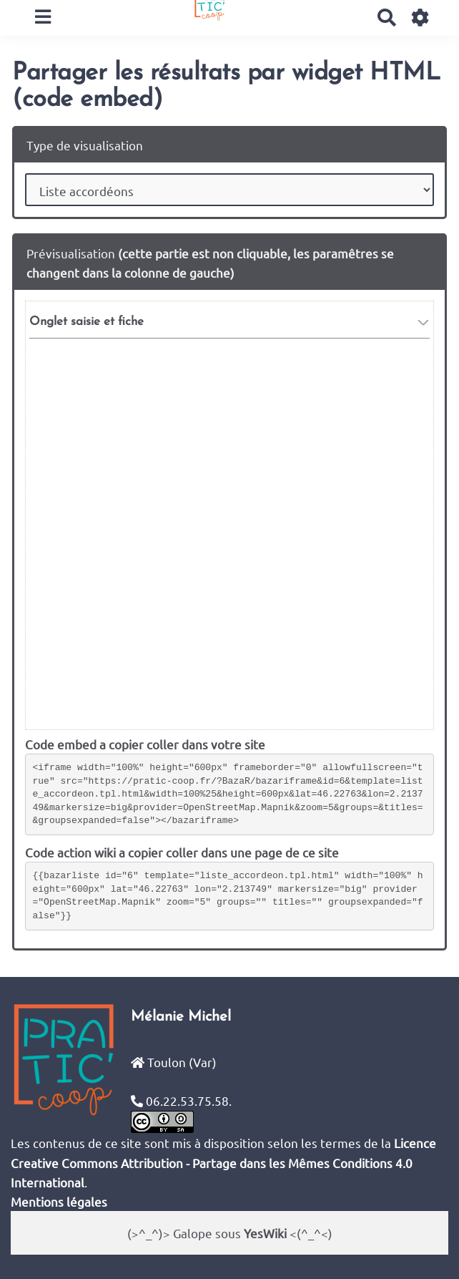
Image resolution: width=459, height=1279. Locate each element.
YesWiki (265, 1232)
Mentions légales (59, 1201)
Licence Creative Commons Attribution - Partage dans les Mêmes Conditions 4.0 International (223, 1162)
